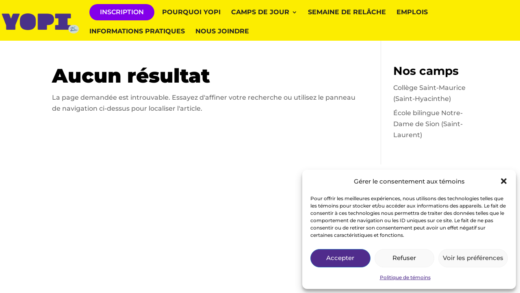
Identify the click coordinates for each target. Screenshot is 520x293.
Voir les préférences (473, 258)
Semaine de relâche (347, 12)
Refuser (404, 258)
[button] (504, 181)
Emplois (412, 12)
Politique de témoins (405, 277)
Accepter (340, 258)
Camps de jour (260, 12)
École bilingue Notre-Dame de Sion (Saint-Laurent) (428, 124)
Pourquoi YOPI (191, 12)
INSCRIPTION (122, 12)
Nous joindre (222, 31)
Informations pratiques (137, 31)
